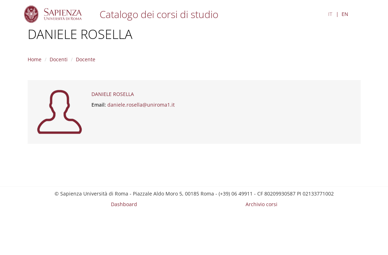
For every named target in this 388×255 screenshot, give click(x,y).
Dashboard (124, 204)
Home (34, 59)
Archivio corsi (261, 204)
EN (345, 14)
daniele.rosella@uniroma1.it (141, 104)
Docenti (59, 59)
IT (330, 14)
